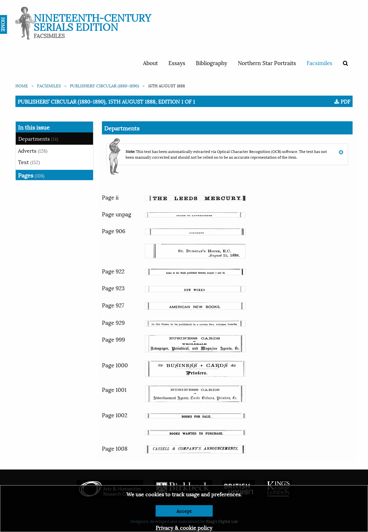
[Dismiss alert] (341, 149)
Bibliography (211, 62)
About (150, 62)
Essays (176, 62)
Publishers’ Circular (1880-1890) (104, 85)
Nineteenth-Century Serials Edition (92, 21)
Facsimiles (319, 62)
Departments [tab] (38, 138)
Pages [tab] (31, 175)
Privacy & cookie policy (184, 527)
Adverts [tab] (32, 150)
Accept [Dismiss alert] (184, 510)
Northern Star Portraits (267, 62)
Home (21, 85)
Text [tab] (29, 162)
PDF (342, 101)
